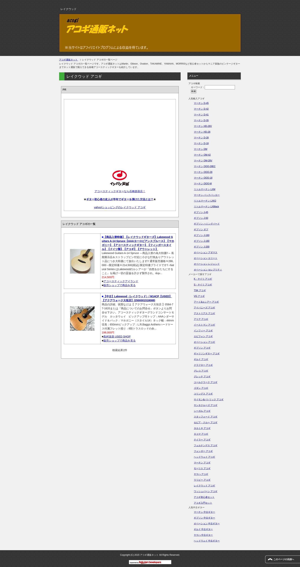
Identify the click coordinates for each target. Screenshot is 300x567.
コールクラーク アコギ (205, 382)
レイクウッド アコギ (204, 485)
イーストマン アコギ (204, 325)
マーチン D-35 (201, 120)
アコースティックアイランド (121, 281)
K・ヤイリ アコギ (203, 279)
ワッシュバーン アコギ (205, 491)
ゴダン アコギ (201, 388)
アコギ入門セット (203, 503)
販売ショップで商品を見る (120, 285)
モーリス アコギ (202, 468)
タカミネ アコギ (202, 428)
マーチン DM (200, 149)
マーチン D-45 (201, 103)
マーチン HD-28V (203, 126)
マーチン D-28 (201, 137)
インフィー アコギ (203, 330)
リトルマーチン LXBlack (206, 206)
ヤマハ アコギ (201, 474)
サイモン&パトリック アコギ (208, 399)
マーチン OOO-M (203, 183)
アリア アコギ (201, 319)
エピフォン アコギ (203, 336)
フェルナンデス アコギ (205, 445)
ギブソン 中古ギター (204, 517)
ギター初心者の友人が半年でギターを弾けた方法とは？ (119, 199)
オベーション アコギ (204, 342)
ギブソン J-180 (201, 241)
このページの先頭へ (283, 559)
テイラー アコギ (202, 439)
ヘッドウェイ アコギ (204, 457)
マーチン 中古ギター (204, 512)
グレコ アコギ (201, 370)
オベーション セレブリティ (208, 269)
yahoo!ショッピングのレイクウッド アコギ (120, 207)
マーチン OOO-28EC (204, 166)
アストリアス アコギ (204, 313)
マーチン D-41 (201, 114)
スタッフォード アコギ (205, 416)
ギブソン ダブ (201, 229)
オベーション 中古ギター (207, 523)
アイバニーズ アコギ (204, 307)
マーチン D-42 (201, 109)
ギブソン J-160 (201, 235)
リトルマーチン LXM (204, 189)
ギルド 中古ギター (203, 529)
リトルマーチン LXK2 (205, 200)
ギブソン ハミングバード (207, 223)
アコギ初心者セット (204, 497)
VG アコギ (199, 296)
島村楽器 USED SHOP (117, 336)
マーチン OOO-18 (203, 177)
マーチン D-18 (201, 143)
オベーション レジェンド (207, 264)
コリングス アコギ (203, 393)
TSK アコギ (200, 290)
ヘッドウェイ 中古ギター (207, 540)
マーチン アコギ (202, 462)
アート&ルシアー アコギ (206, 302)
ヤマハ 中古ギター (203, 535)
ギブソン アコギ (202, 347)
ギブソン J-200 (201, 246)
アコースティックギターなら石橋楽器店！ (119, 191)
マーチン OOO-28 (203, 172)
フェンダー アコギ (203, 451)
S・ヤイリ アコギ (203, 284)
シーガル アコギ (202, 411)
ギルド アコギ (201, 359)
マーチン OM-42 (202, 155)
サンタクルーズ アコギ (205, 405)
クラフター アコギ (203, 365)
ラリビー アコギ (202, 480)
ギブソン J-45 (201, 212)
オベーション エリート (205, 258)
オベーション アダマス (205, 252)
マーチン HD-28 (202, 132)
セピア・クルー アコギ (205, 422)
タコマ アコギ (201, 434)
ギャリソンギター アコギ (207, 353)
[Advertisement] (119, 131)
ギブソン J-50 (201, 218)
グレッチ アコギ (202, 376)
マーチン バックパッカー (207, 195)
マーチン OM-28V (203, 160)
